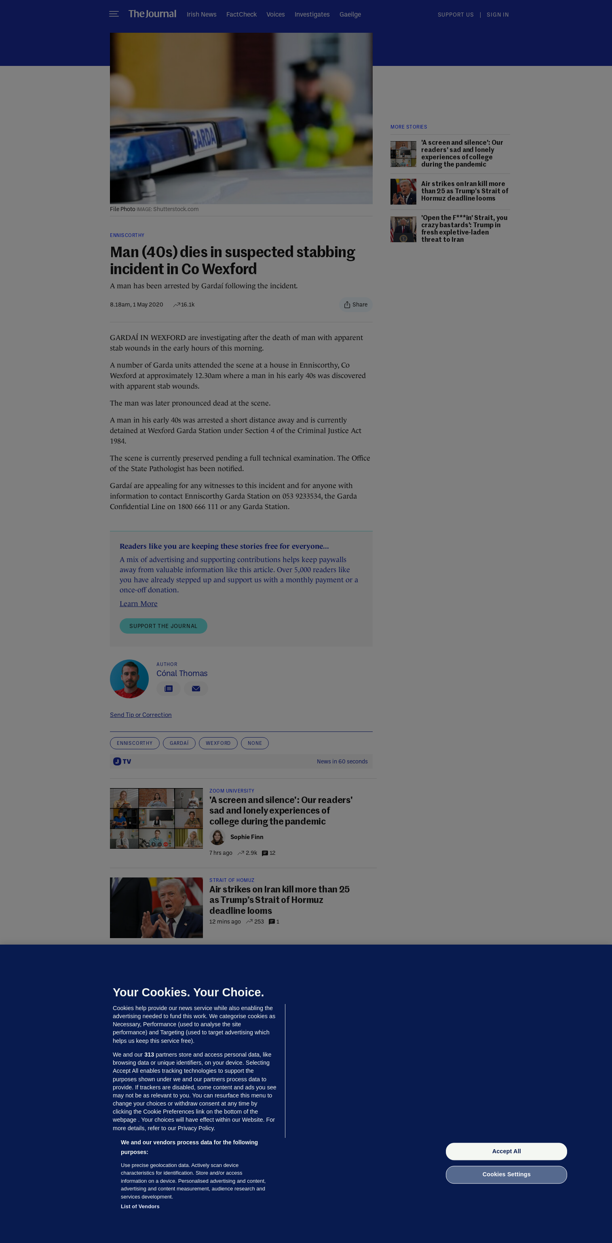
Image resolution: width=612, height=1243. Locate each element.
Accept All (506, 1151)
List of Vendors (140, 1206)
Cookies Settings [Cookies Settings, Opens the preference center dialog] (507, 1174)
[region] (306, 1094)
